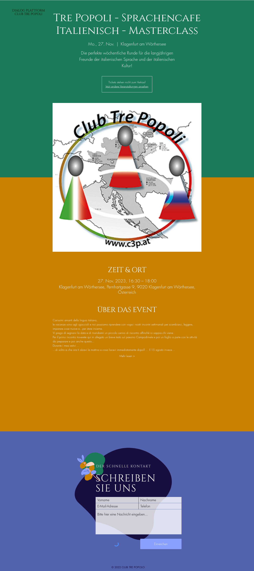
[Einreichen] (161, 544)
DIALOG (19, 10)
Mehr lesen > (127, 356)
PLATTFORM (35, 10)
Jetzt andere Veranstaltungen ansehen (127, 86)
